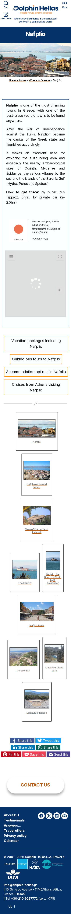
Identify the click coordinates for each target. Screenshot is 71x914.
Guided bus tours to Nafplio (36, 359)
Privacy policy (15, 836)
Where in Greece (39, 80)
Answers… (12, 825)
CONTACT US (35, 785)
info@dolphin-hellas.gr (20, 885)
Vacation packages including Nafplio (36, 343)
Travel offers (14, 830)
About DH (11, 815)
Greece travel (17, 80)
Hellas (20, 894)
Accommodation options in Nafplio (36, 371)
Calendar (11, 841)
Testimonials (14, 820)
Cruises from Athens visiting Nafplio (36, 387)
